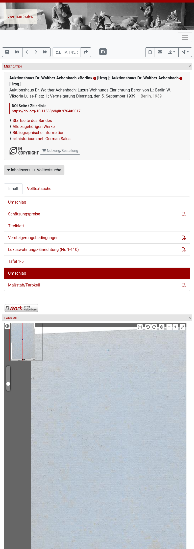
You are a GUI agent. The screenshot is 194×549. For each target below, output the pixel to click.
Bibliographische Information (38, 132)
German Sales (20, 16)
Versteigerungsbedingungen (33, 237)
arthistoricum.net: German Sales (41, 138)
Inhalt (13, 188)
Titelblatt (16, 225)
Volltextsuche (39, 188)
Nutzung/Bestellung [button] (60, 151)
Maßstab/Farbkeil (24, 285)
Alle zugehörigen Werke (34, 126)
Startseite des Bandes (32, 120)
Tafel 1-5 (16, 261)
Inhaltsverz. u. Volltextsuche (34, 170)
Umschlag (17, 202)
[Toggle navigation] (185, 37)
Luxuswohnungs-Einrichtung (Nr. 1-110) (43, 249)
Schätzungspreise (24, 214)
